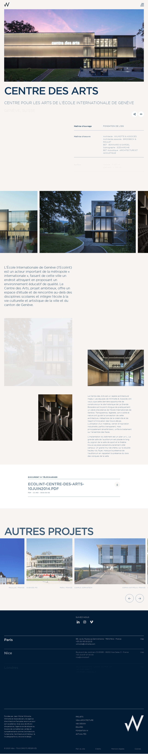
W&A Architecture (84, 725)
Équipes (79, 732)
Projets (79, 721)
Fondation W (82, 735)
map (142, 643)
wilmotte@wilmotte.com (85, 648)
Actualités (81, 738)
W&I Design (81, 728)
